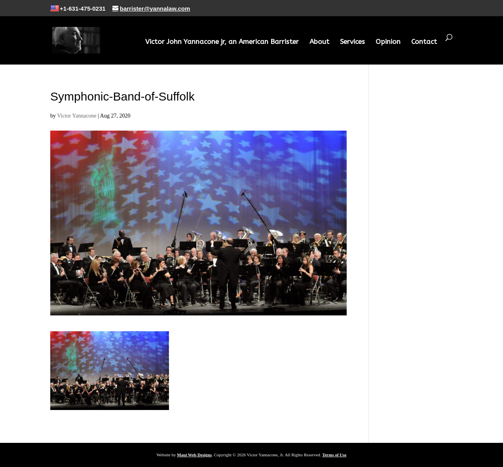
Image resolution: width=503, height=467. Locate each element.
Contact (424, 42)
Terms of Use (334, 454)
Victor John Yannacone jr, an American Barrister (222, 42)
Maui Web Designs (194, 454)
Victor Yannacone (76, 116)
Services (352, 42)
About (319, 42)
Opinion (388, 42)
